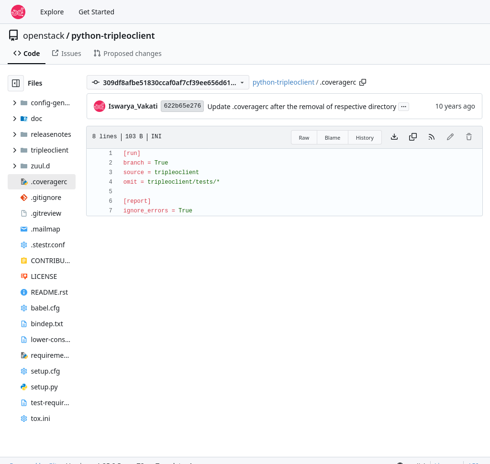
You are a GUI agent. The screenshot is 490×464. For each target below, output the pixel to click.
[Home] (18, 12)
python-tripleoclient (113, 35)
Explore (52, 11)
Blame (333, 137)
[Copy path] (362, 82)
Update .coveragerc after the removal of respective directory (301, 106)
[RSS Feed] (431, 137)
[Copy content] (413, 137)
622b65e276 (182, 106)
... (404, 105)
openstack (44, 35)
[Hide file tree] (16, 83)
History (365, 137)
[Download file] (394, 137)
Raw (304, 137)
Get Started (96, 11)
